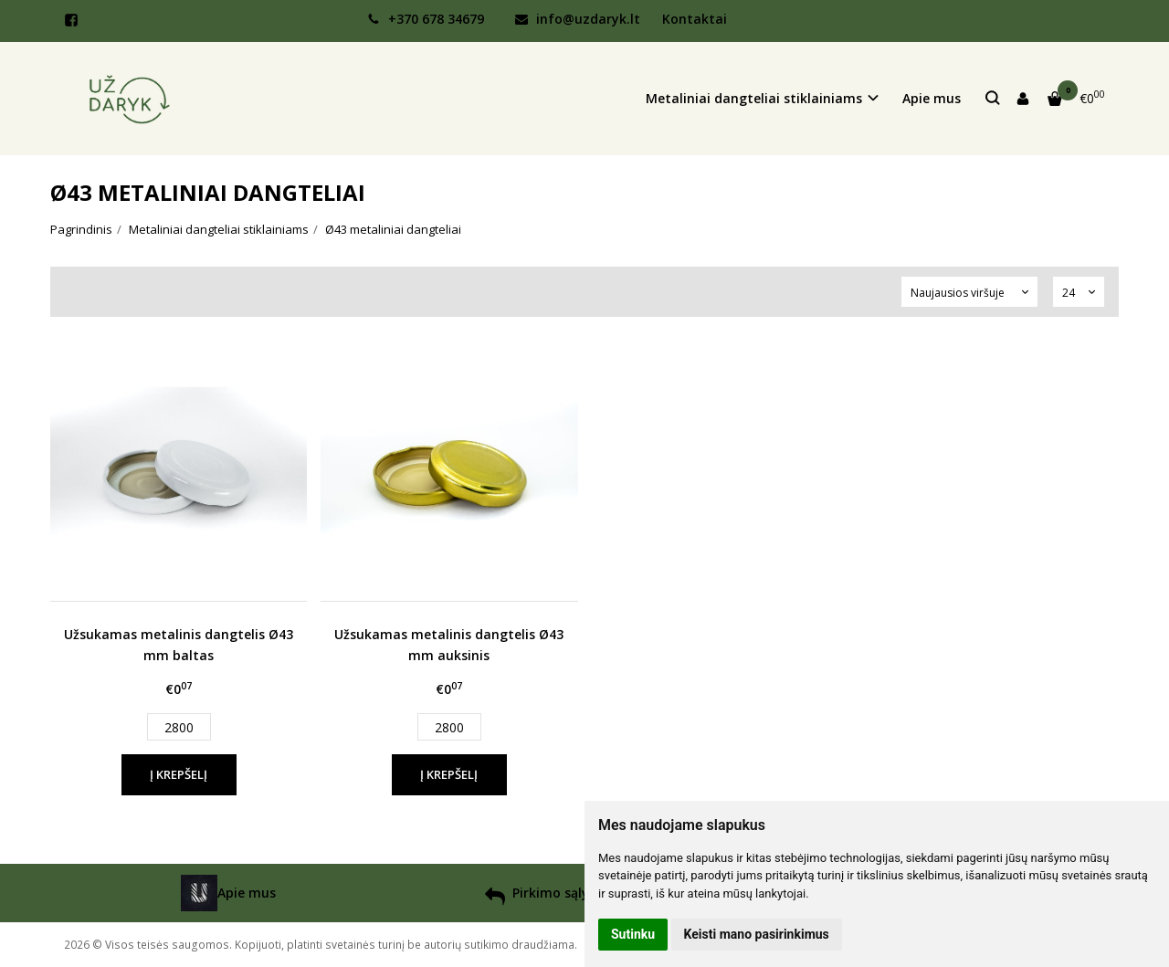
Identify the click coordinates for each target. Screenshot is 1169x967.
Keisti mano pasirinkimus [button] (756, 934)
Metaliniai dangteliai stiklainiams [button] (754, 98)
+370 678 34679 (425, 18)
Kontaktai (694, 18)
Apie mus (931, 98)
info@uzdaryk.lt (577, 18)
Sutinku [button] (633, 934)
